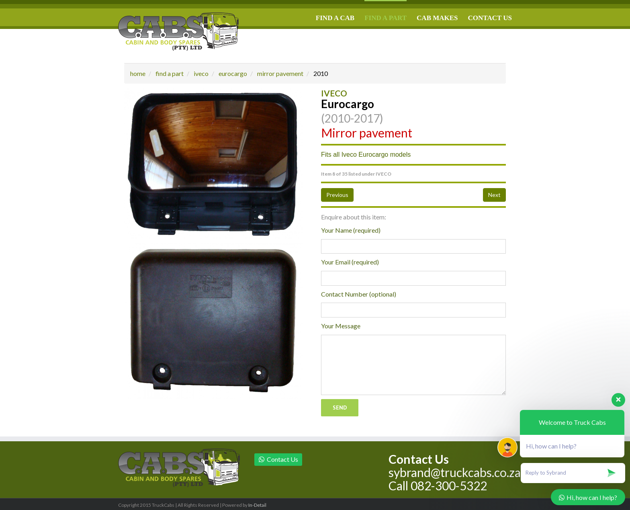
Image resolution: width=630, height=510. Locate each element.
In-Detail (257, 505)
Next (494, 194)
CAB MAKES (437, 18)
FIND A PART (385, 18)
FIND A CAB (335, 18)
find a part (169, 73)
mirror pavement (280, 73)
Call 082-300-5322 (438, 485)
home (137, 73)
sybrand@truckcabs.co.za (455, 472)
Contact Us (278, 459)
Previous (337, 194)
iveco (201, 73)
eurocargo (233, 73)
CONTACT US (490, 18)
